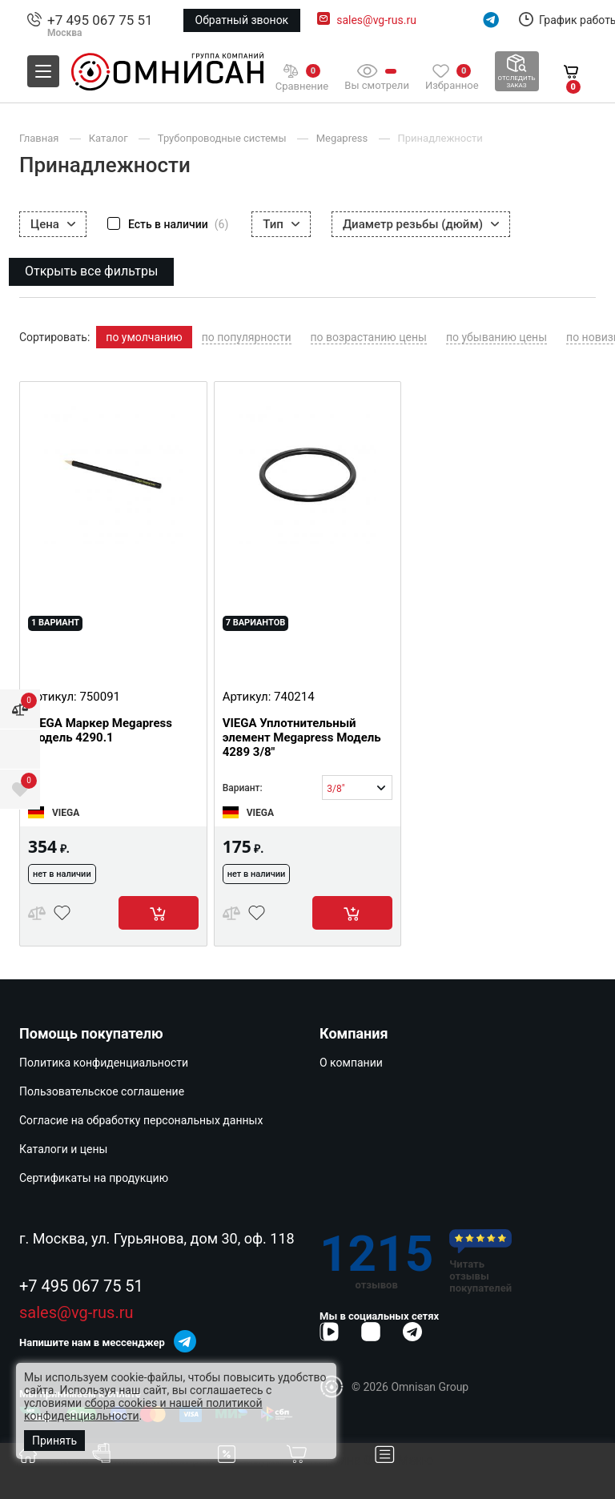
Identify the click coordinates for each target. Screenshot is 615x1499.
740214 (294, 696)
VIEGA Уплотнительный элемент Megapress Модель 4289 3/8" (302, 737)
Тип (281, 224)
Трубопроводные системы (223, 138)
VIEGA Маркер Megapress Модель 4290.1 (100, 730)
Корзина (330, 1460)
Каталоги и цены (63, 1149)
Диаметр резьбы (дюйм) (421, 224)
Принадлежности (440, 138)
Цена (52, 224)
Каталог (110, 138)
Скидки (252, 1460)
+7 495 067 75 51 (100, 20)
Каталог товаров (155, 1460)
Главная (55, 1460)
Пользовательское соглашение (101, 1091)
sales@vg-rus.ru (376, 20)
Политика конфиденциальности (103, 1062)
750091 (99, 696)
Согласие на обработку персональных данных (141, 1120)
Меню (404, 1460)
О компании (351, 1062)
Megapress (343, 138)
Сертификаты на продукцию (93, 1177)
